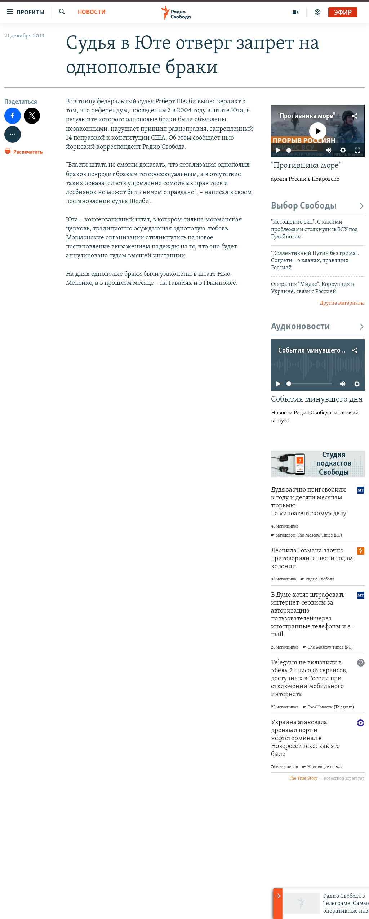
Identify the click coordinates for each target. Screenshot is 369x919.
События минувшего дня (315, 350)
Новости (92, 12)
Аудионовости (318, 327)
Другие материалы (342, 303)
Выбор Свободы (318, 206)
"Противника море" (306, 116)
